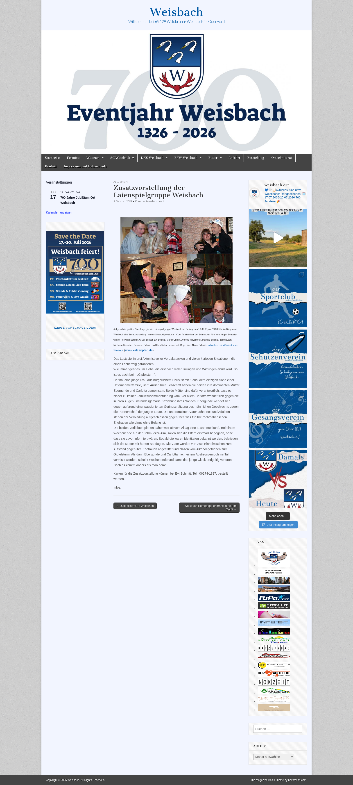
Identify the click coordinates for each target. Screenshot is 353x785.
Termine (73, 158)
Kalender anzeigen (59, 212)
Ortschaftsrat (281, 158)
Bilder (213, 158)
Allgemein (120, 181)
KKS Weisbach (152, 158)
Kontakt (51, 166)
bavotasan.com (297, 780)
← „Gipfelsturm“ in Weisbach (135, 505)
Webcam (93, 158)
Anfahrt (234, 158)
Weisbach (176, 12)
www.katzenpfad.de (138, 350)
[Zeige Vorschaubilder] (75, 327)
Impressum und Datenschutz (85, 166)
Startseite (52, 158)
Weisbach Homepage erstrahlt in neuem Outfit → (210, 507)
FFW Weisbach (185, 158)
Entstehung (255, 158)
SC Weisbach (120, 158)
